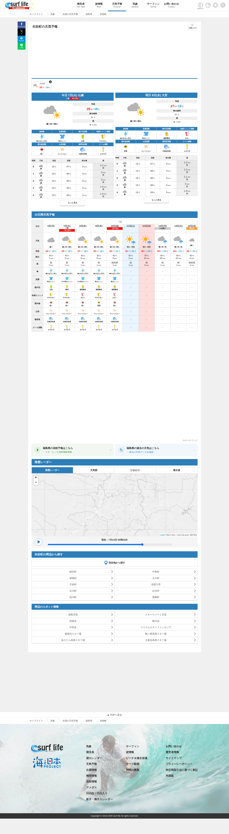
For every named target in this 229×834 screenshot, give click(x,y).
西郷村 (155, 597)
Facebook (21, 27)
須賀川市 (156, 584)
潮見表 (81, 6)
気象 (135, 6)
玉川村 (155, 578)
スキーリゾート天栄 (155, 614)
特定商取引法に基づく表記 (182, 769)
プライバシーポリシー (179, 763)
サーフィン (153, 6)
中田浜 (73, 627)
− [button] (36, 482)
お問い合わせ (171, 6)
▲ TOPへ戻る (114, 714)
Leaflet (162, 535)
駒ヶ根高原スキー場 (155, 633)
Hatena (21, 41)
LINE (21, 48)
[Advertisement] (115, 55)
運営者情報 (172, 752)
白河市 (155, 590)
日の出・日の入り (97, 793)
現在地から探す (117, 562)
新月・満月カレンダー (99, 799)
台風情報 (91, 769)
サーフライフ (36, 720)
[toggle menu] (223, 4)
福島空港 (73, 614)
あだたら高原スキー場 (73, 640)
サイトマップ (174, 758)
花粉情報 (91, 781)
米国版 (170, 775)
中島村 (155, 571)
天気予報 (117, 6)
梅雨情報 (91, 775)
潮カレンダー (94, 758)
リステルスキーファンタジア (156, 627)
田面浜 (73, 621)
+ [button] (36, 477)
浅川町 (73, 597)
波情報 (99, 6)
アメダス (91, 787)
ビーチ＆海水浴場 (136, 758)
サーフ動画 (132, 763)
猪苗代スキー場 (73, 633)
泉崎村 (73, 578)
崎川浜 (155, 621)
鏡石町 (73, 571)
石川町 (73, 590)
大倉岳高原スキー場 (155, 640)
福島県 (89, 720)
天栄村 (73, 584)
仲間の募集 (132, 769)
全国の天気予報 (70, 720)
